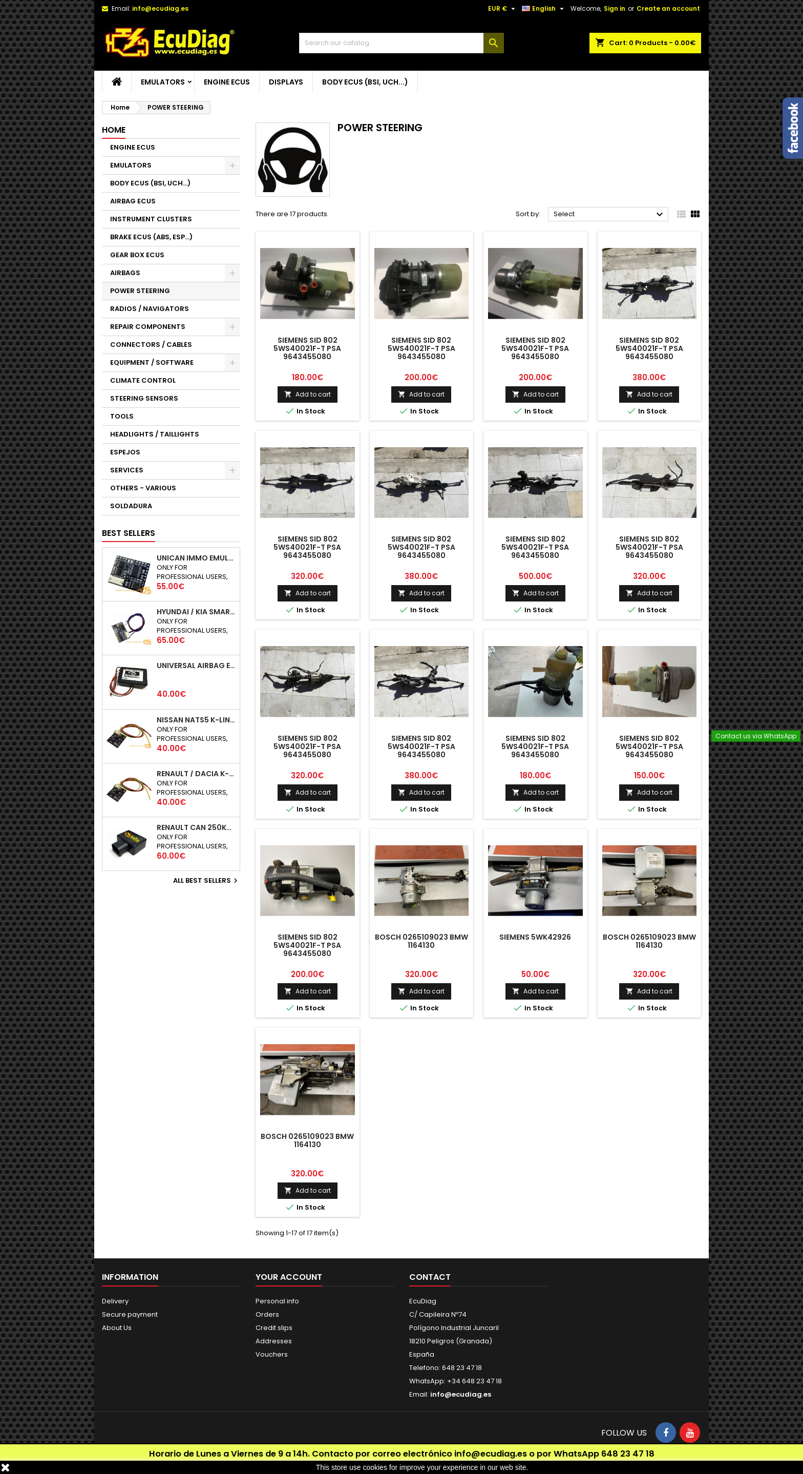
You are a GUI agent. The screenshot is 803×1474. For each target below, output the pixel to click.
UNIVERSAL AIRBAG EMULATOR (196, 665)
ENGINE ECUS (227, 82)
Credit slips (274, 1328)
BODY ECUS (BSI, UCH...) (365, 82)
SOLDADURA (131, 506)
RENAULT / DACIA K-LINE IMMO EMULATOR (196, 774)
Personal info (277, 1301)
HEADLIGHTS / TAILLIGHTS (154, 434)
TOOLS (122, 416)
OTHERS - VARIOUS (143, 488)
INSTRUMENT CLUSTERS (151, 219)
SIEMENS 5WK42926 (535, 937)
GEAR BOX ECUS (137, 255)
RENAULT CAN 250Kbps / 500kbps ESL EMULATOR (196, 827)
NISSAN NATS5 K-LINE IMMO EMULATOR (196, 720)
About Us (117, 1328)
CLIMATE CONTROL (143, 380)
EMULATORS (163, 82)
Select (610, 215)
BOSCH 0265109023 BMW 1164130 (421, 941)
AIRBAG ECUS (133, 201)
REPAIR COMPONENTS (147, 326)
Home (113, 130)
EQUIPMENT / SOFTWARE (152, 362)
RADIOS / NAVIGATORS (149, 309)
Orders (267, 1314)
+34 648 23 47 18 (474, 1381)
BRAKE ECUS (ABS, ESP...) (151, 237)
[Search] (401, 43)
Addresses (274, 1341)
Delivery (115, 1301)
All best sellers (206, 880)
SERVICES (126, 470)
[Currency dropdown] (503, 8)
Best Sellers (128, 533)
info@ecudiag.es (490, 1454)
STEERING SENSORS (144, 398)
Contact (430, 1277)
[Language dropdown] (544, 8)
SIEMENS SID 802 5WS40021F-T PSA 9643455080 (307, 348)
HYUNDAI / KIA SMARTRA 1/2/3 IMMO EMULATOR (196, 612)
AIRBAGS (125, 273)
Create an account (668, 8)
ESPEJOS (125, 452)
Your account (289, 1277)
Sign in (614, 8)
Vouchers (272, 1354)
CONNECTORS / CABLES (151, 344)
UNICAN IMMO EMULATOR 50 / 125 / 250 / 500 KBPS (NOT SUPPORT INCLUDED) (196, 558)
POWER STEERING (140, 291)
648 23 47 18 (627, 1454)
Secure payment (130, 1314)
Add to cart (307, 394)
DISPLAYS (286, 82)
